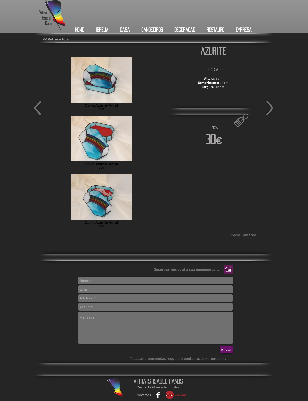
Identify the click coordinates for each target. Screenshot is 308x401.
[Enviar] (226, 349)
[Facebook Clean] (158, 395)
